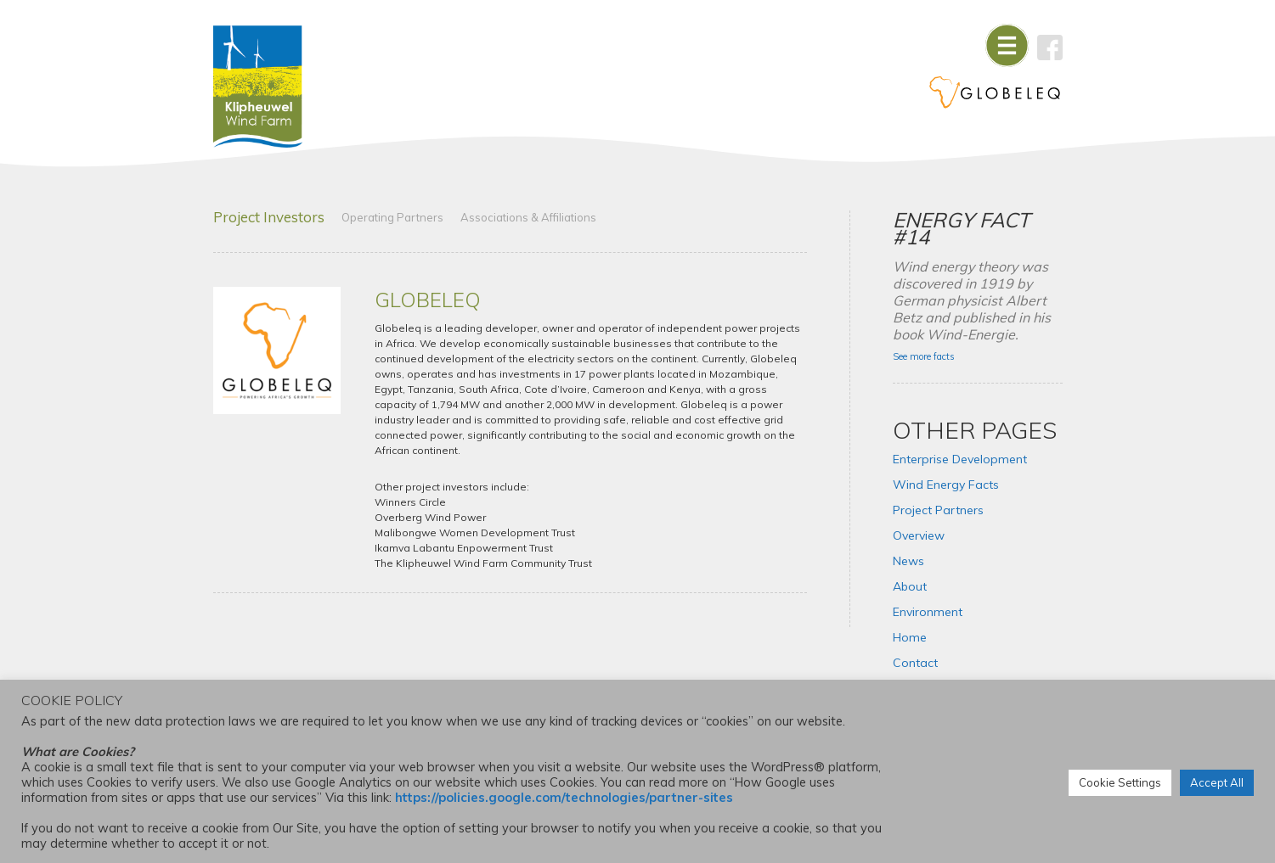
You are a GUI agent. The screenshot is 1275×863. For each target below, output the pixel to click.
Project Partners (938, 510)
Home (910, 637)
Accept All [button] (1217, 782)
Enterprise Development (960, 459)
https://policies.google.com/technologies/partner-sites (564, 797)
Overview (919, 535)
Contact (915, 662)
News (908, 561)
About (910, 586)
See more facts (924, 356)
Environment (927, 611)
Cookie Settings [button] (1120, 782)
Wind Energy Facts (946, 484)
